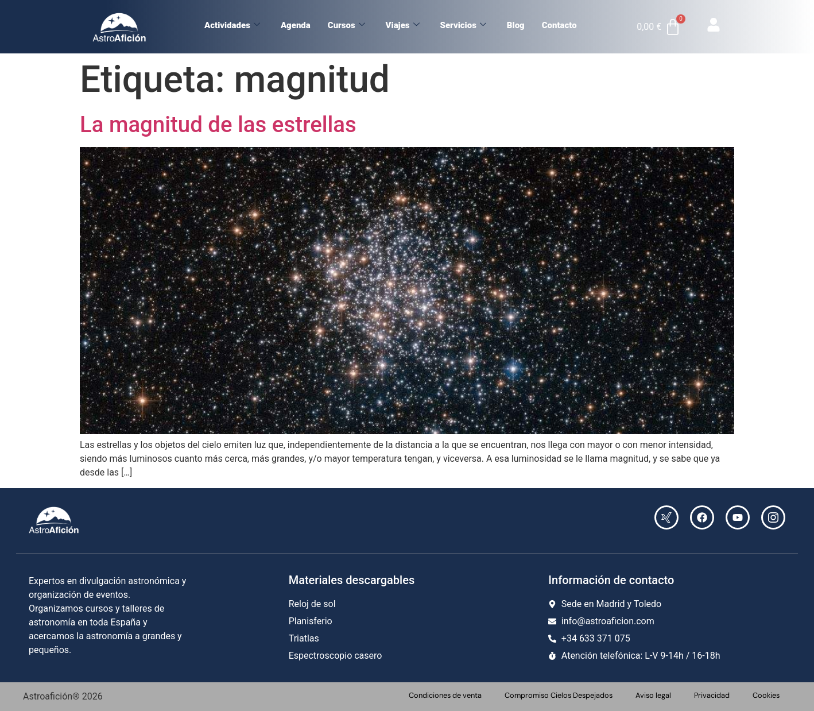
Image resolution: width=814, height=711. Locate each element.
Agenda (296, 25)
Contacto (559, 25)
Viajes (403, 25)
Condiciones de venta (445, 695)
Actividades (232, 25)
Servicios (463, 25)
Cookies (766, 695)
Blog (516, 25)
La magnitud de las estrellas (218, 124)
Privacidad (712, 695)
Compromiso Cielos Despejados (559, 695)
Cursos (346, 25)
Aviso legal (653, 695)
